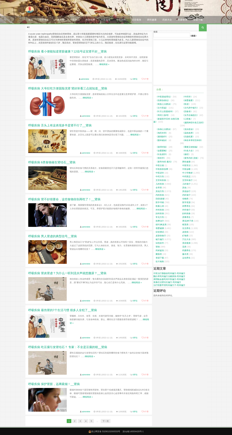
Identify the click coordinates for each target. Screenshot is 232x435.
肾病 (158, 247)
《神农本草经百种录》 (192, 140)
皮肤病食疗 (161, 235)
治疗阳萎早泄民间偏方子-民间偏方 (169, 285)
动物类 (185, 198)
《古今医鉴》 (162, 108)
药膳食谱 (182, 19)
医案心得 (160, 206)
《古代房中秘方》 (190, 108)
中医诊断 (186, 169)
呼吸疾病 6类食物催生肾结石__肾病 (51, 162)
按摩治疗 (160, 221)
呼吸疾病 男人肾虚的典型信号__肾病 (52, 236)
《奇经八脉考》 (163, 115)
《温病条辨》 (188, 133)
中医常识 (75, 19)
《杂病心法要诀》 (164, 129)
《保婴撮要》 (188, 100)
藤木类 (185, 254)
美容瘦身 (136, 19)
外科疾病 (160, 210)
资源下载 (198, 19)
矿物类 (185, 235)
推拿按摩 (90, 19)
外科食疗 (186, 210)
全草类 (159, 187)
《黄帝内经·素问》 (164, 162)
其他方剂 (160, 191)
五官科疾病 (161, 180)
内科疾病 (160, 195)
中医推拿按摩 (162, 169)
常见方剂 (160, 217)
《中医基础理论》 (164, 96)
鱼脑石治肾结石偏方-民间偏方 (167, 282)
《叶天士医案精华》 (165, 111)
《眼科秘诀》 (162, 140)
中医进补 (160, 173)
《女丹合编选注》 (190, 115)
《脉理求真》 (162, 147)
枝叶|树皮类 (161, 224)
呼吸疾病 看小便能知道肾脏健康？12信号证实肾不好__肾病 (67, 51)
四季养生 (186, 206)
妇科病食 (186, 213)
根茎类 (185, 224)
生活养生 (186, 228)
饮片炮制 (160, 261)
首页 (30, 19)
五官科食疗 (187, 180)
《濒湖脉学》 (162, 136)
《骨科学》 (161, 158)
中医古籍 (59, 19)
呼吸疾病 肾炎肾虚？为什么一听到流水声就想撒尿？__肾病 (67, 273)
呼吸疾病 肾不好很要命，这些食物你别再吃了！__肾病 (64, 199)
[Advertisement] (180, 62)
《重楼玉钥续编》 (190, 147)
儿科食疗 (186, 184)
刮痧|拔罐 (160, 198)
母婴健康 (160, 228)
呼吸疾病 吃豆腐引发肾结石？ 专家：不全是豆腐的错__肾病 (67, 347)
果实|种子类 (187, 221)
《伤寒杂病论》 (163, 100)
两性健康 (152, 19)
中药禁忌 (186, 176)
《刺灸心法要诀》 (164, 104)
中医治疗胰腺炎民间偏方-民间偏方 (169, 273)
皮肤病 (185, 232)
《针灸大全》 (188, 150)
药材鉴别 (160, 250)
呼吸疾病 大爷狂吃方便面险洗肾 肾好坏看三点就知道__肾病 (67, 88)
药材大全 (167, 19)
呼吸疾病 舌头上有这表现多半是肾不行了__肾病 (60, 125)
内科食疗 (186, 195)
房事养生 (186, 217)
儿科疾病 (160, 184)
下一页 (106, 421)
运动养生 (186, 258)
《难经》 (186, 154)
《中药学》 (187, 96)
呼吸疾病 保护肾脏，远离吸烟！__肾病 (54, 384)
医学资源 (186, 202)
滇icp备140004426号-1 (133, 431)
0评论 (135, 79)
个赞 (145, 79)
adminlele (85, 79)
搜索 (193, 35)
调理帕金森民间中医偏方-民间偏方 (169, 279)
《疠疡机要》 (188, 136)
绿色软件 (160, 243)
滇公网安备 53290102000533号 (105, 431)
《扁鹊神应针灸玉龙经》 (193, 122)
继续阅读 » (104, 64)
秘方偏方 (160, 239)
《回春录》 (187, 111)
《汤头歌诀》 (188, 129)
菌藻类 (159, 254)
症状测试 (160, 232)
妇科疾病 (160, 213)
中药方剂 (121, 19)
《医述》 (186, 104)
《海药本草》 (162, 133)
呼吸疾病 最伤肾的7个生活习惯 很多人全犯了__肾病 (62, 310)
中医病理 (105, 19)
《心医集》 (187, 119)
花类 (184, 247)
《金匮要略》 (162, 150)
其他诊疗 (186, 191)
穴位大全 (186, 239)
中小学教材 (187, 173)
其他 (184, 187)
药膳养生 (186, 250)
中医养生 (44, 19)
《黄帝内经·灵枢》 (190, 158)
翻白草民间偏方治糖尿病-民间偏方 (169, 276)
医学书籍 (160, 202)
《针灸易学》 (162, 154)
